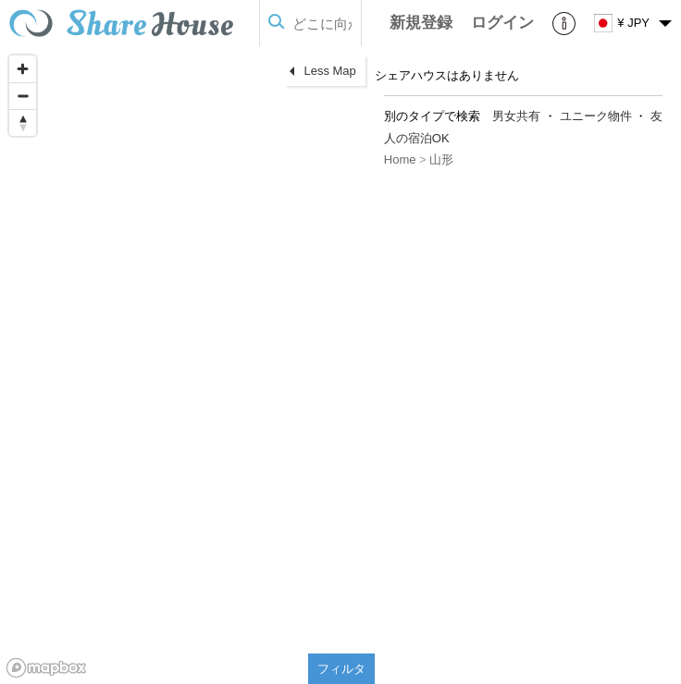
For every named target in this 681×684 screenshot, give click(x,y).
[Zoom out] (22, 95)
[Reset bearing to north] (22, 122)
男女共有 (516, 116)
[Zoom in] (22, 68)
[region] (187, 365)
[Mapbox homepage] (46, 667)
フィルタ (341, 669)
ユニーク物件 (596, 116)
